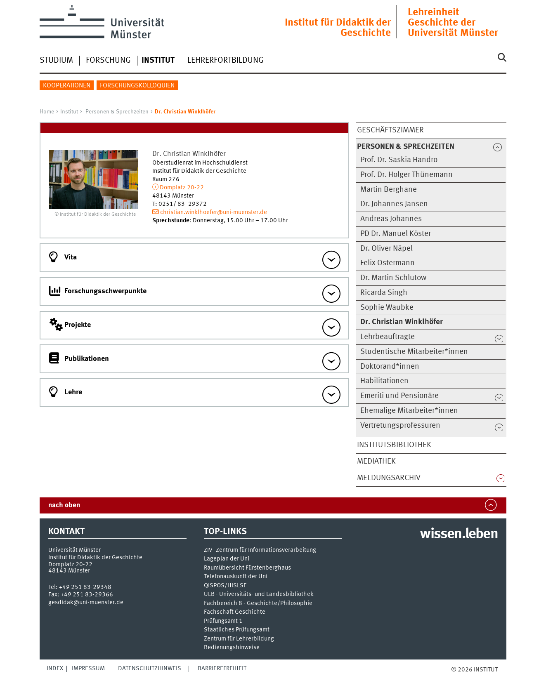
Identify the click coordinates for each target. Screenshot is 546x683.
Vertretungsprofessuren (400, 425)
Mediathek (376, 461)
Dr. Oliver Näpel (386, 248)
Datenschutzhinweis (149, 668)
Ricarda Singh (383, 293)
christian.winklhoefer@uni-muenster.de (213, 212)
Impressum (88, 668)
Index (55, 668)
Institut (69, 112)
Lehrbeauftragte (387, 337)
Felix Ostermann (387, 263)
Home (47, 112)
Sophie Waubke (387, 307)
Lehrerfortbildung (225, 61)
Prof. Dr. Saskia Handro (398, 160)
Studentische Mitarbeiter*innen (414, 352)
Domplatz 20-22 (182, 187)
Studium (56, 61)
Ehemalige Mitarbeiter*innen (409, 411)
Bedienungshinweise (232, 648)
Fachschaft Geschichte (234, 612)
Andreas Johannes (391, 219)
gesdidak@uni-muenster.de (85, 602)
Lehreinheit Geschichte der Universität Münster (453, 22)
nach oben (64, 505)
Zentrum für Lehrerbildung (239, 639)
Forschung (108, 61)
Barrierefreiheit (222, 668)
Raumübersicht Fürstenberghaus (247, 568)
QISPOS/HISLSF (225, 586)
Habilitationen (384, 381)
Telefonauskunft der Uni (235, 577)
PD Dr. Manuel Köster (395, 234)
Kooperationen (66, 85)
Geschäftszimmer (390, 130)
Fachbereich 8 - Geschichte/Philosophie (258, 604)
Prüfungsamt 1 (223, 621)
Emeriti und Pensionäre (399, 396)
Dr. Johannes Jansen (394, 204)
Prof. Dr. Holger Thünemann (406, 175)
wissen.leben (458, 534)
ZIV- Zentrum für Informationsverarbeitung (260, 550)
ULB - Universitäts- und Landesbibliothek (259, 594)
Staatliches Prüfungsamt (236, 630)
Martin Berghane (388, 189)
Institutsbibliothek (394, 445)
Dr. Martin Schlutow (393, 278)
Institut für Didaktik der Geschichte (338, 28)
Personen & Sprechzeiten (117, 112)
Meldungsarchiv (389, 478)
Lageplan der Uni (226, 559)
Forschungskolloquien (137, 85)
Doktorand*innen (389, 366)
